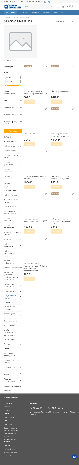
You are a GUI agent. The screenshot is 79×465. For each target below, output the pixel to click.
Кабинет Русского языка (11, 156)
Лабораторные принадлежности (10, 212)
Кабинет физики (10, 151)
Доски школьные (10, 321)
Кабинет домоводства (9, 226)
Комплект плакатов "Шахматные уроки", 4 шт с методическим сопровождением (35, 267)
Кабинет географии (8, 184)
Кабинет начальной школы (10, 177)
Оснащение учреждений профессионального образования (11, 276)
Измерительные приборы (10, 308)
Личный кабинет (9, 417)
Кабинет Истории (10, 195)
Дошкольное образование (9, 285)
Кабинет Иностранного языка (9, 253)
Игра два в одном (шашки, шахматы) (35, 177)
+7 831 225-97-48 (10, 1)
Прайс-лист (8, 424)
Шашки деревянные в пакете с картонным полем (35, 92)
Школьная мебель (11, 339)
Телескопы (8, 390)
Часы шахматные (31, 134)
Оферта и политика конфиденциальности (11, 429)
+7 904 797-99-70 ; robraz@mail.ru (30, 1)
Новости (7, 445)
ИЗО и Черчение (10, 190)
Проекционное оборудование (9, 380)
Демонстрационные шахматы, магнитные (60, 135)
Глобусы (7, 344)
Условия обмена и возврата (10, 440)
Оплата (55, 13)
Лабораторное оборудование (9, 354)
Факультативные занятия (10, 297)
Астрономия (8, 239)
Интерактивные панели (13, 267)
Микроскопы (9, 291)
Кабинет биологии (11, 141)
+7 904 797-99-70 (55, 408)
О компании (24, 13)
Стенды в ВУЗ (9, 367)
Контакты (35, 13)
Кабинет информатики (9, 261)
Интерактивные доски (12, 386)
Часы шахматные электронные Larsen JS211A (35, 220)
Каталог (10, 13)
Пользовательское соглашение (10, 435)
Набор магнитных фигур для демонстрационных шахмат (61, 221)
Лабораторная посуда (9, 315)
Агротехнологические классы (11, 233)
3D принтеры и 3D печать (11, 200)
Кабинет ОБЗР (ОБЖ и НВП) (9, 163)
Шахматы (9, 302)
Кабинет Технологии (8, 219)
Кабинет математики (8, 170)
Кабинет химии (10, 146)
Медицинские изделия (9, 361)
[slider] (6, 85)
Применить (13, 131)
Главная (7, 17)
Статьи (6, 421)
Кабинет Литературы (8, 245)
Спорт (6, 349)
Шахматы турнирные (60, 91)
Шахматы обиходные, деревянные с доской (60, 177)
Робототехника (10, 325)
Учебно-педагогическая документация (10, 332)
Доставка (46, 13)
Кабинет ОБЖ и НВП (11, 452)
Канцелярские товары (9, 373)
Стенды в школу (10, 207)
